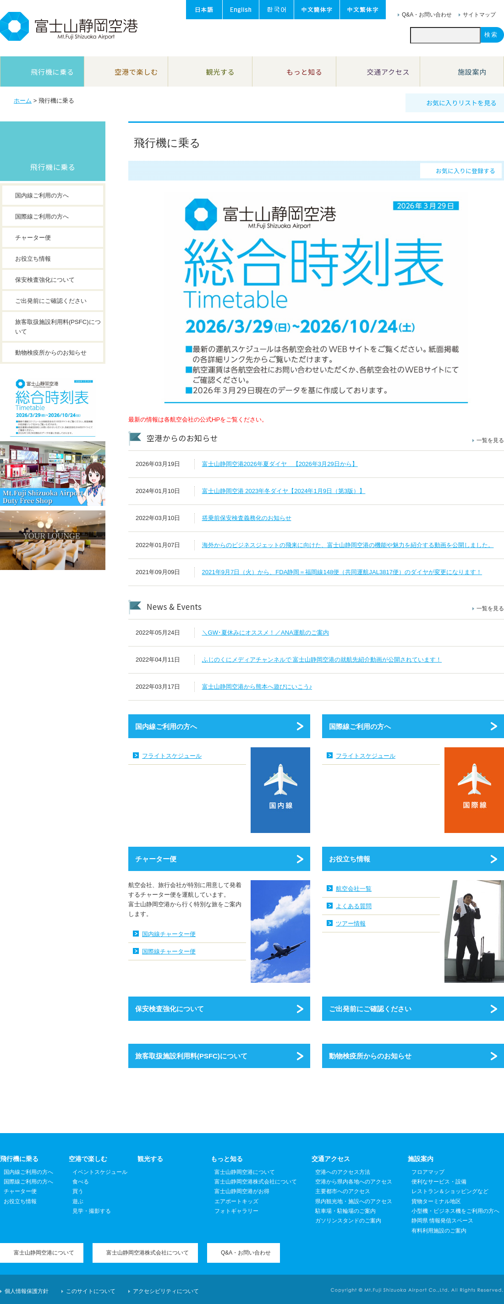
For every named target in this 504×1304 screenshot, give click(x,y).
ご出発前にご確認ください (370, 1009)
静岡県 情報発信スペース (442, 1220)
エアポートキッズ (236, 1201)
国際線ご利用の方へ (360, 726)
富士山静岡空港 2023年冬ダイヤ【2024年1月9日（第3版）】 (284, 491)
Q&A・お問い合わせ (427, 14)
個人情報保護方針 (27, 1291)
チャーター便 (155, 859)
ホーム (23, 100)
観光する (150, 1158)
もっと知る (227, 1158)
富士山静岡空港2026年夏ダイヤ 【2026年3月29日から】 (280, 463)
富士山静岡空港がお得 (241, 1191)
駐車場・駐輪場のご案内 (345, 1211)
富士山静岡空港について (244, 1172)
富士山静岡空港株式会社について (255, 1181)
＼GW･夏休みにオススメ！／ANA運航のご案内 (265, 632)
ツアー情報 (351, 923)
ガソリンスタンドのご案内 (348, 1220)
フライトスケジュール (172, 755)
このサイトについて (90, 1291)
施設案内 (420, 1158)
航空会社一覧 (354, 888)
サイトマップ (479, 14)
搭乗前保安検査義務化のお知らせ (246, 518)
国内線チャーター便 (169, 934)
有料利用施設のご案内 (438, 1230)
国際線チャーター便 (169, 951)
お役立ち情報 (349, 859)
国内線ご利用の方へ (166, 726)
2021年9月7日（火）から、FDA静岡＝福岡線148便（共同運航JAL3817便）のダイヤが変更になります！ (342, 572)
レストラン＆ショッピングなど (449, 1191)
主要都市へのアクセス (342, 1191)
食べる (80, 1181)
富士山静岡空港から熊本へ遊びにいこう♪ (257, 686)
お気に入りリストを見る (461, 102)
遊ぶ (77, 1201)
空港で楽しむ (88, 1158)
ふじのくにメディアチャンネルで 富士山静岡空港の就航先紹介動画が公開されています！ (322, 659)
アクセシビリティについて (166, 1291)
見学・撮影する (91, 1211)
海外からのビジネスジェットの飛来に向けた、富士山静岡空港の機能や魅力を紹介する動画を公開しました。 (348, 545)
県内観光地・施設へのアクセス (353, 1201)
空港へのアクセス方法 (342, 1172)
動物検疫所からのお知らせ (370, 1056)
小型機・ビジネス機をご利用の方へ (455, 1211)
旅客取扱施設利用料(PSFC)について (191, 1056)
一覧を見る (490, 440)
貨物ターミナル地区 (436, 1201)
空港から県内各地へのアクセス (353, 1181)
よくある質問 (354, 906)
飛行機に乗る (53, 166)
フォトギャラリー (236, 1211)
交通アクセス (331, 1158)
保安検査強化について (169, 1009)
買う (77, 1191)
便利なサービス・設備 (438, 1181)
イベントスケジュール (99, 1172)
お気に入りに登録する (465, 170)
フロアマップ (427, 1172)
